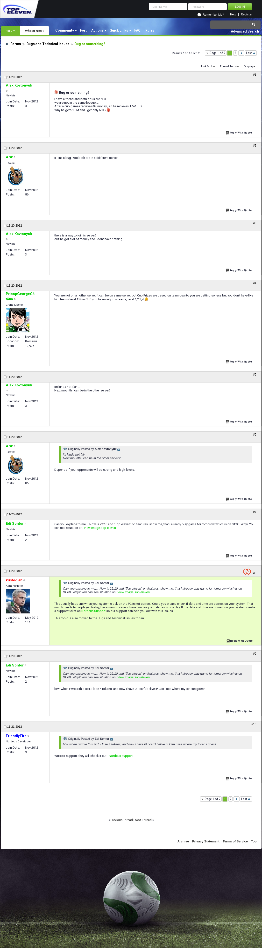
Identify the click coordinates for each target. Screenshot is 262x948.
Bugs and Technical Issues (48, 44)
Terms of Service (235, 841)
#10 (253, 724)
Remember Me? (213, 14)
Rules (149, 30)
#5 (254, 374)
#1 (254, 74)
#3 (254, 223)
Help (233, 14)
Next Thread (143, 820)
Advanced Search (245, 31)
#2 (254, 145)
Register (246, 14)
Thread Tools (228, 66)
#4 (254, 283)
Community (64, 30)
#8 (254, 573)
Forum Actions (92, 30)
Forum (10, 31)
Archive (183, 841)
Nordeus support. (121, 756)
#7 (254, 512)
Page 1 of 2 (217, 53)
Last (250, 53)
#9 (254, 653)
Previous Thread (122, 820)
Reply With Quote (239, 132)
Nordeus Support (93, 611)
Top (254, 841)
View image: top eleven (100, 528)
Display (248, 66)
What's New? (34, 31)
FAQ (137, 30)
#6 (254, 434)
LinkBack (207, 66)
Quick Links (119, 30)
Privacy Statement (206, 841)
